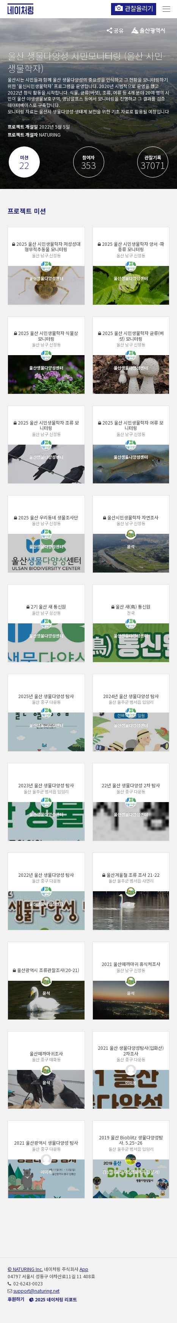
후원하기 (16, 1299)
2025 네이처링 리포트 (53, 1299)
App (84, 1269)
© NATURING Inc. (25, 1269)
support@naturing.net (36, 1290)
